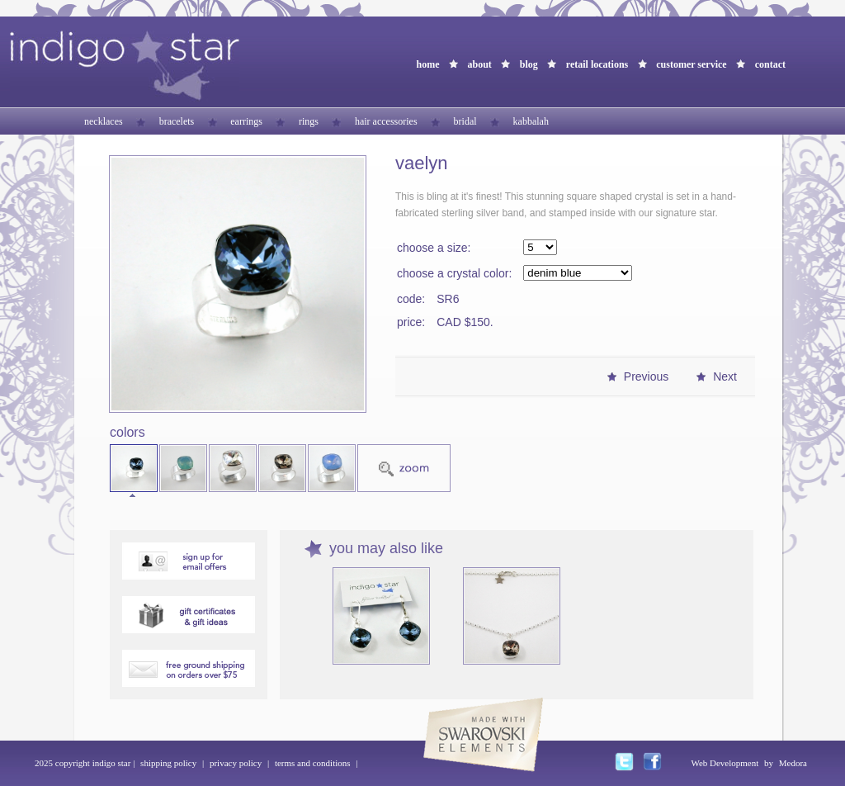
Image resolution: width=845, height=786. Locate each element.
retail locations (597, 64)
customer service (691, 64)
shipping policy (168, 763)
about (479, 64)
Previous (646, 376)
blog (529, 64)
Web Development (724, 763)
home (427, 64)
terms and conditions (313, 763)
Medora (793, 763)
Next (725, 376)
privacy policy (236, 763)
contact (770, 64)
